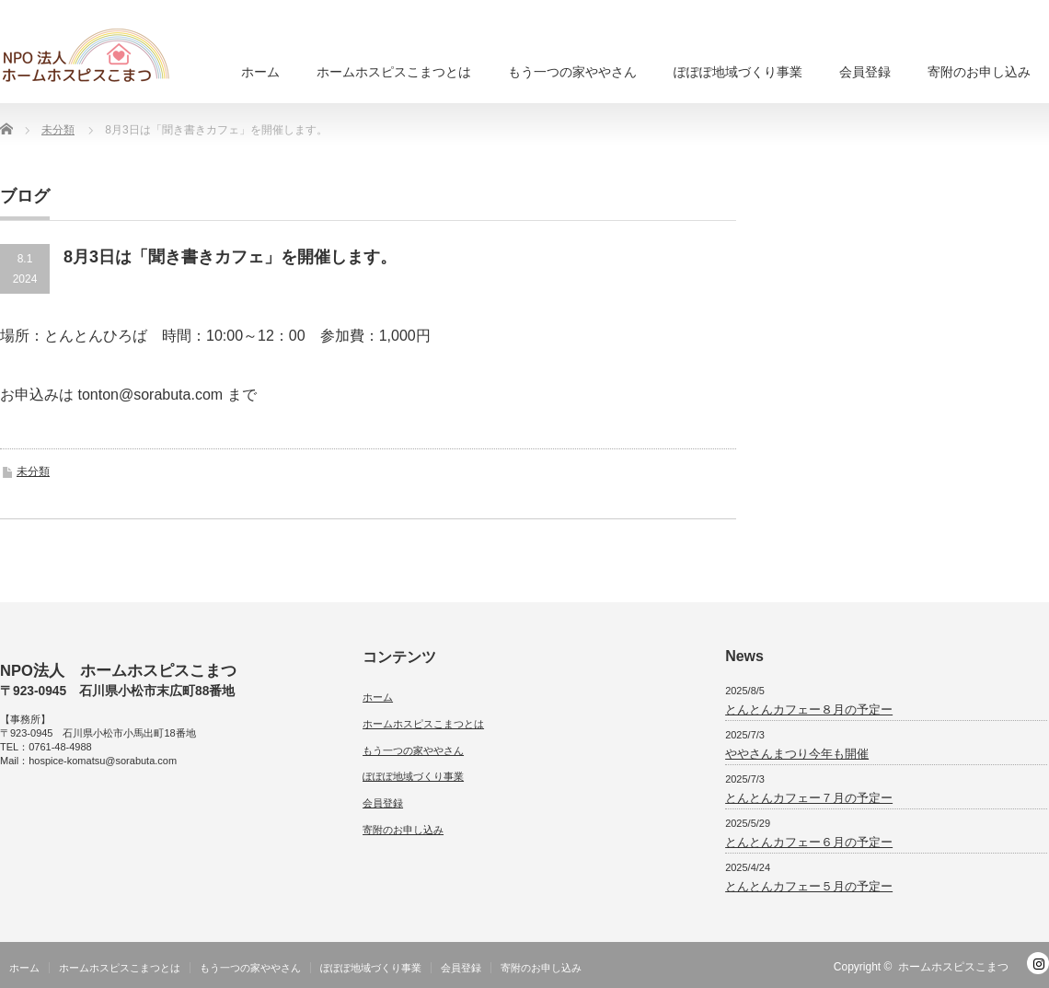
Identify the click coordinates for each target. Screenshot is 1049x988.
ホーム (260, 71)
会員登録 (865, 71)
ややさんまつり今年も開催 (797, 754)
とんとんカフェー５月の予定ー (809, 886)
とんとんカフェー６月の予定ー (809, 842)
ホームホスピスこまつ (953, 966)
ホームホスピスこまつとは (394, 71)
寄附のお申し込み (979, 71)
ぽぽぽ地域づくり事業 (738, 71)
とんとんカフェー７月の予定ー (809, 798)
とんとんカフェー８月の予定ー (809, 709)
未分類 (33, 471)
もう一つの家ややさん (572, 71)
